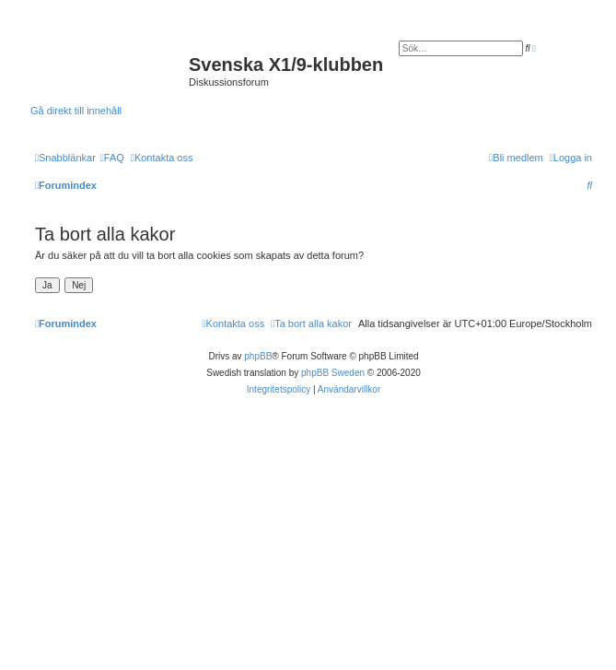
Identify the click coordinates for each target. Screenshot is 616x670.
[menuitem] (112, 157)
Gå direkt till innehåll (76, 110)
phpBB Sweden (333, 373)
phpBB (258, 356)
